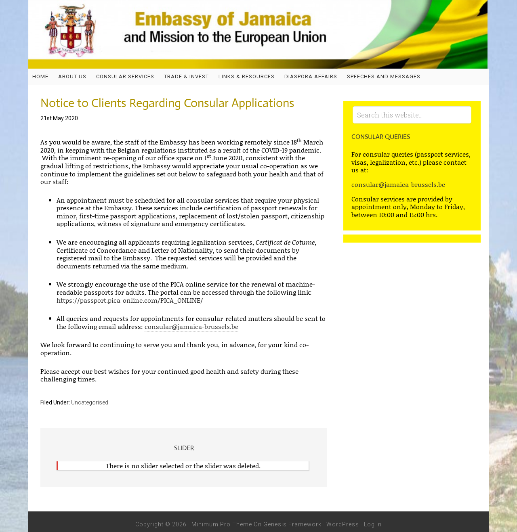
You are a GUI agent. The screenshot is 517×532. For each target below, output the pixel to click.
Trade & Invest (186, 76)
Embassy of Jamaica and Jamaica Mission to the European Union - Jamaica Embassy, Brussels (258, 34)
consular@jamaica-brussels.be (191, 326)
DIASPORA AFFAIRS (310, 76)
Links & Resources (247, 76)
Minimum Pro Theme (221, 524)
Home (40, 76)
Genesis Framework (292, 524)
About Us (72, 76)
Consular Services (125, 76)
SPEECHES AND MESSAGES (383, 76)
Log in (373, 524)
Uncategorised (89, 402)
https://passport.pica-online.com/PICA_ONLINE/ (130, 300)
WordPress (342, 524)
